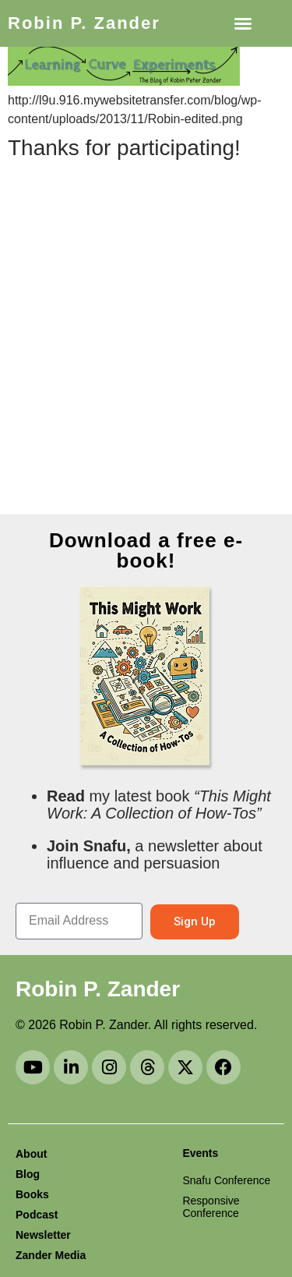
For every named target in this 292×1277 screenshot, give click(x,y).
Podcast (37, 1214)
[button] (243, 23)
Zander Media (51, 1255)
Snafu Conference (226, 1180)
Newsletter (43, 1235)
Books (32, 1194)
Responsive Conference (210, 1206)
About (31, 1154)
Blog (28, 1174)
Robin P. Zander (84, 23)
